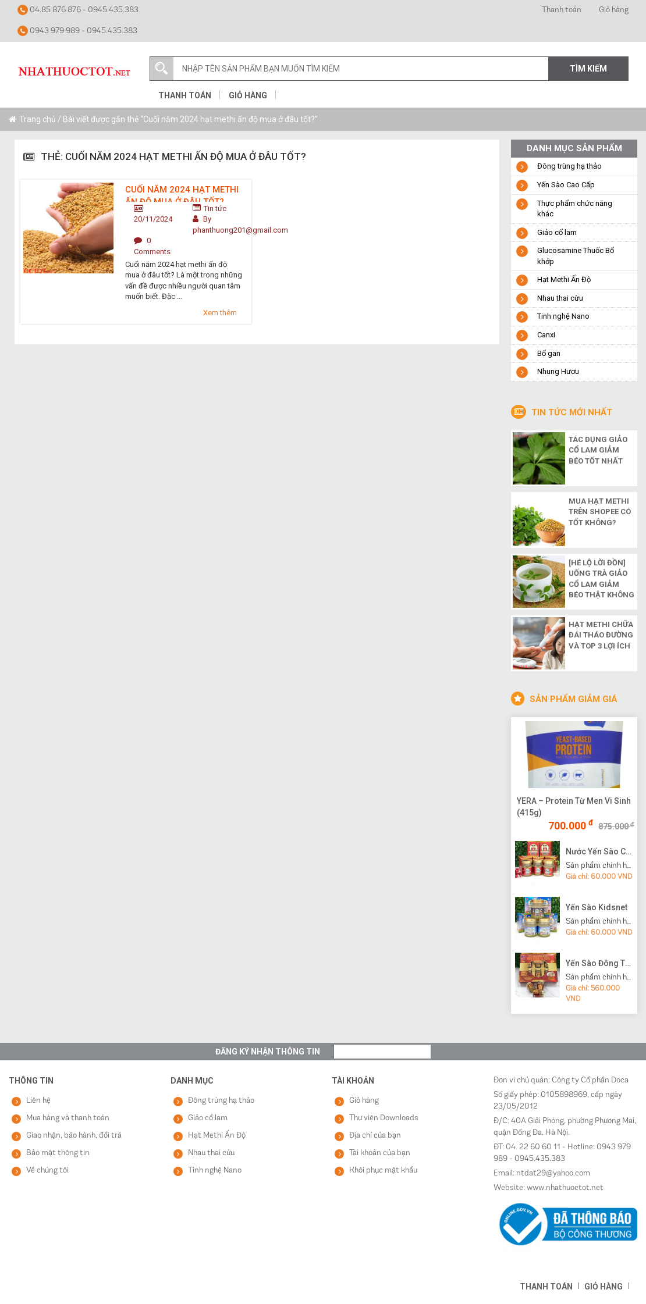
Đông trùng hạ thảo (569, 166)
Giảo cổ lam (557, 232)
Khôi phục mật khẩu (383, 1170)
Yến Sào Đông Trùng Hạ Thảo (600, 963)
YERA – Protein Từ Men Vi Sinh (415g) (574, 806)
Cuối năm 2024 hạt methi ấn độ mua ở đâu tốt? (182, 193)
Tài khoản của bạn (379, 1153)
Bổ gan (548, 353)
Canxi (546, 334)
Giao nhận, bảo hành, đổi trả (74, 1135)
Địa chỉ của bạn (375, 1135)
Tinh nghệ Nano (563, 316)
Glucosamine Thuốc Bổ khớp (575, 256)
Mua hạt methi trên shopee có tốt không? (600, 512)
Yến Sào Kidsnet (596, 907)
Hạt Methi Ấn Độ (564, 279)
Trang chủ (37, 119)
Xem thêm (220, 312)
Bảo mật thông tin (58, 1153)
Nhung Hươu (558, 371)
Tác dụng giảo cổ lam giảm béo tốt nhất (598, 450)
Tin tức (215, 208)
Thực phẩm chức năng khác (574, 209)
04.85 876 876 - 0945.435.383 (78, 10)
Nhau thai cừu (560, 298)
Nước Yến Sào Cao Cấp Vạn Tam (600, 851)
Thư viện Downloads (383, 1118)
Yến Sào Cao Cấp (566, 184)
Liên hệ (38, 1100)
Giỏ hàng (614, 10)
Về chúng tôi (47, 1170)
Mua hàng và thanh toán (67, 1118)
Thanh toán (561, 10)
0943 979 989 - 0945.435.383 (77, 31)
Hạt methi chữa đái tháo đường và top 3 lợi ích (601, 635)
